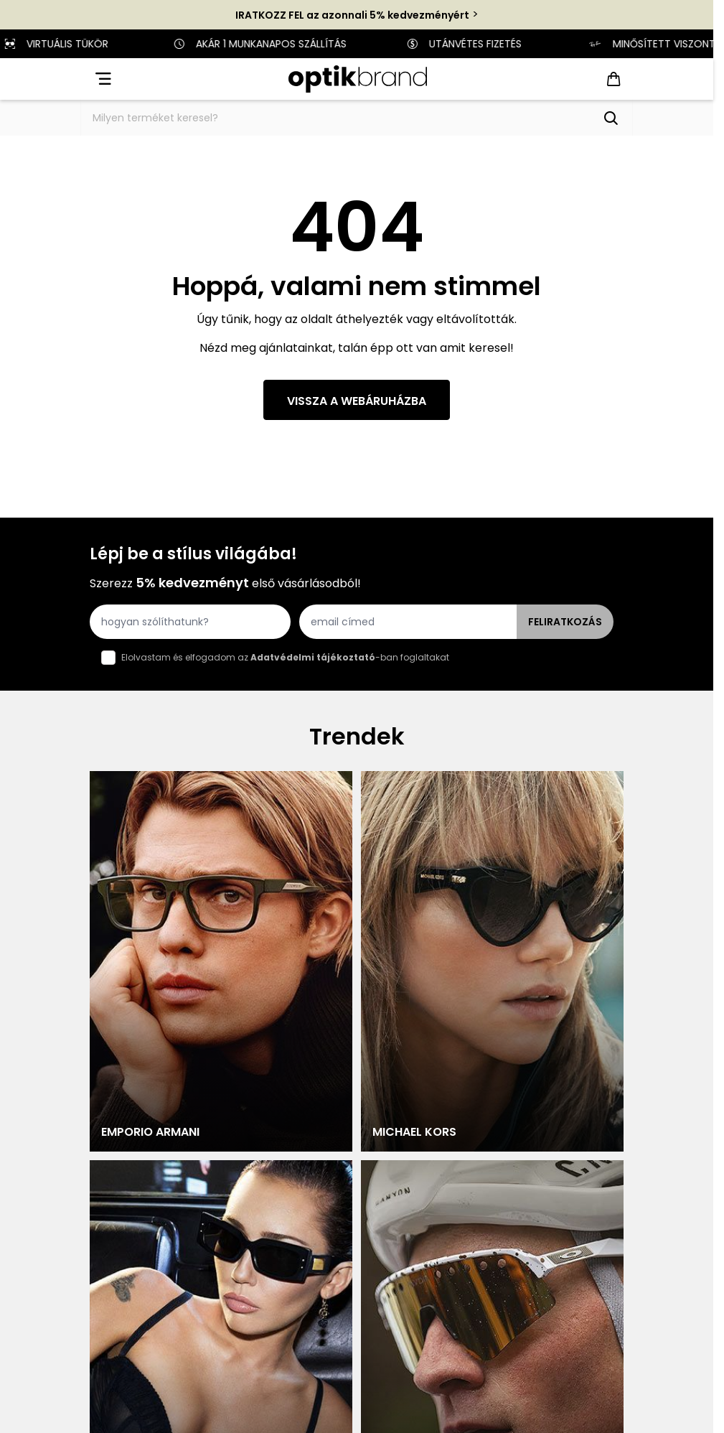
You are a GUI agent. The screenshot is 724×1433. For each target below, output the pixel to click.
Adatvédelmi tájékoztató (312, 657)
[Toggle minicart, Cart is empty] (613, 79)
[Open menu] (101, 79)
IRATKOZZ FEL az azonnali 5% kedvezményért (352, 15)
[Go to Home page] (357, 79)
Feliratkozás (565, 622)
